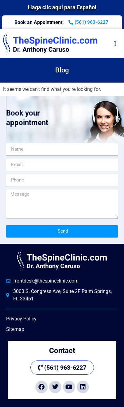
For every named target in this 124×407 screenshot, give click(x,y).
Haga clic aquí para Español (62, 7)
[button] (115, 44)
